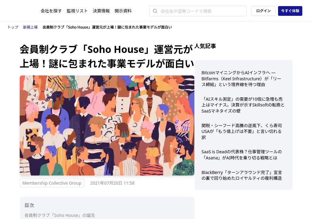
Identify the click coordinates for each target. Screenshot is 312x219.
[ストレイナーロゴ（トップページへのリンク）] (25, 11)
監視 (77, 11)
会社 (51, 11)
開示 (123, 11)
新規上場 (30, 27)
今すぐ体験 (290, 10)
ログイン (263, 10)
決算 (101, 11)
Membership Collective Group (52, 183)
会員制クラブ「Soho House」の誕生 (60, 215)
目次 (29, 205)
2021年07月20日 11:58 (112, 183)
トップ (12, 27)
